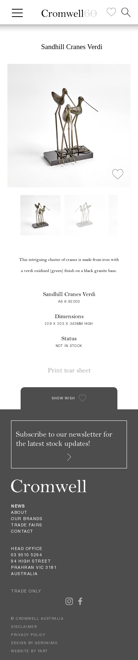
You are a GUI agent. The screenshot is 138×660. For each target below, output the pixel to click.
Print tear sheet (69, 370)
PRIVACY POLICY (28, 635)
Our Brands (26, 518)
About (19, 512)
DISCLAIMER (24, 627)
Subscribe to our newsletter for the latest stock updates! (64, 445)
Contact (22, 531)
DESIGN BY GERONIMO (34, 643)
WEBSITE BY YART (29, 651)
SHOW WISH (63, 398)
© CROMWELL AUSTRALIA (37, 618)
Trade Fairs (26, 525)
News (18, 506)
